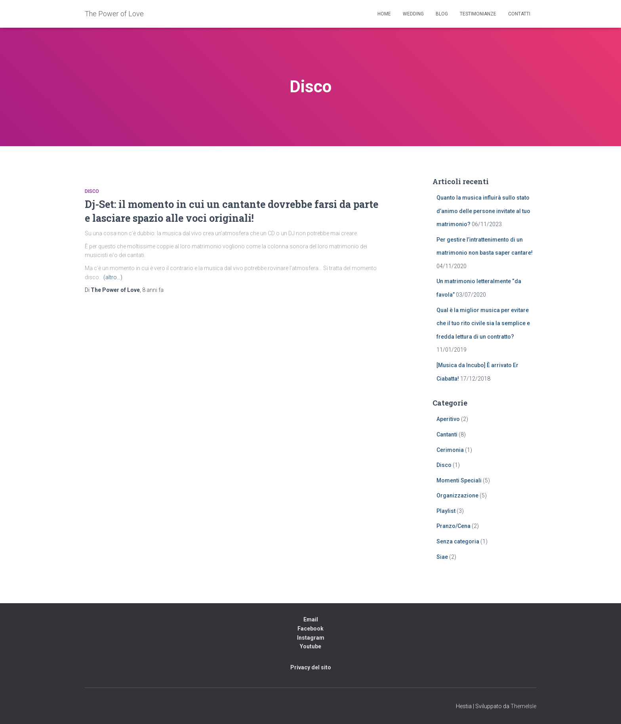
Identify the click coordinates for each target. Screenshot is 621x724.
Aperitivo (448, 419)
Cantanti (446, 434)
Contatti (519, 14)
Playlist (445, 511)
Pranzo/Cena (453, 526)
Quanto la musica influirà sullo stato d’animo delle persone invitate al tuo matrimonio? (483, 210)
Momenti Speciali (459, 480)
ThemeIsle (523, 706)
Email (310, 619)
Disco (92, 191)
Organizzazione (457, 495)
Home (384, 14)
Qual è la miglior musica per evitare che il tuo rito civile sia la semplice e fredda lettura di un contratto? (483, 323)
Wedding (413, 14)
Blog (442, 14)
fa (153, 290)
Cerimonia (450, 450)
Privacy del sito (310, 667)
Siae (442, 557)
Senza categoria (457, 541)
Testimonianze (478, 14)
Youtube (310, 646)
